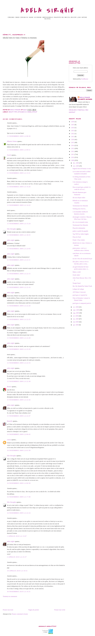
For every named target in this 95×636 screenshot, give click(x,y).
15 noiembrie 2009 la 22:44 (18, 400)
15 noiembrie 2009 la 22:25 (18, 319)
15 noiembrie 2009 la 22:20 (18, 306)
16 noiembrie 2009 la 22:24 (18, 513)
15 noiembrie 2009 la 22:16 (18, 287)
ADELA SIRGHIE (47, 10)
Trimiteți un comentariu (10, 596)
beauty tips (13, 112)
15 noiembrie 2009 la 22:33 (18, 363)
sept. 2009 (76, 310)
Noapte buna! (77, 283)
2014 (73, 145)
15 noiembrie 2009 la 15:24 (18, 223)
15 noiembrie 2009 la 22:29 (18, 349)
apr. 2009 (76, 325)
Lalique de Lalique (78, 289)
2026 (73, 121)
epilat (34, 112)
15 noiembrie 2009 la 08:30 (18, 136)
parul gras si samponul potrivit (82, 303)
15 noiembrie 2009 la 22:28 (18, 338)
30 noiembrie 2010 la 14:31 (18, 591)
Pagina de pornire (33, 610)
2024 (73, 127)
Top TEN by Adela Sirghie (81, 234)
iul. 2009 (76, 316)
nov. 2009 (76, 166)
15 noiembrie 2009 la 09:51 (18, 150)
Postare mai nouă (8, 610)
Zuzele (9, 155)
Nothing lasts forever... (79, 209)
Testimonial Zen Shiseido (80, 206)
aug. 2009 (76, 313)
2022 (73, 133)
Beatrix (9, 386)
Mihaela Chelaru (12, 141)
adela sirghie (11, 240)
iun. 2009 (76, 319)
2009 (73, 160)
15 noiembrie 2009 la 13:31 (18, 173)
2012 (73, 151)
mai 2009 (76, 322)
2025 (73, 124)
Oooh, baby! (76, 275)
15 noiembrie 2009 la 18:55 (18, 235)
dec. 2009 (76, 163)
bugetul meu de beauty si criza (82, 168)
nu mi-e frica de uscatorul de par (82, 258)
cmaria (9, 439)
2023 (73, 130)
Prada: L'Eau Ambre (79, 240)
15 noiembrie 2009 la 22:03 (18, 248)
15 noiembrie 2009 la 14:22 (18, 205)
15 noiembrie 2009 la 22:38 (18, 381)
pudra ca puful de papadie (80, 231)
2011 (73, 154)
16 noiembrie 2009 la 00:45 (18, 434)
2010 (73, 157)
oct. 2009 (76, 307)
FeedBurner (84, 79)
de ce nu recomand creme (80, 222)
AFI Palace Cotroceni (79, 292)
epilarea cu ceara (24, 112)
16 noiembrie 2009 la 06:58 (18, 483)
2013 (73, 148)
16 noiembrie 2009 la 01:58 (18, 450)
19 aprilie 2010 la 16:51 (17, 571)
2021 (73, 136)
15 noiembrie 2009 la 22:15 (18, 273)
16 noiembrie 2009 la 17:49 (18, 497)
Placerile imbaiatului (79, 228)
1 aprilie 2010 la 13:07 (17, 536)
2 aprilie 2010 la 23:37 (17, 557)
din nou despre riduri (79, 197)
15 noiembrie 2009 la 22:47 (18, 416)
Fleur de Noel (77, 237)
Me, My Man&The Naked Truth (82, 286)
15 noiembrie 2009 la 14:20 (18, 186)
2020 (73, 139)
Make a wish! (77, 272)
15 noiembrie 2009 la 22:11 (18, 260)
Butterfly (9, 421)
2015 (73, 142)
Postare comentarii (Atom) (20, 614)
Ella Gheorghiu (11, 229)
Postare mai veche (59, 610)
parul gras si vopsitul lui (80, 295)
